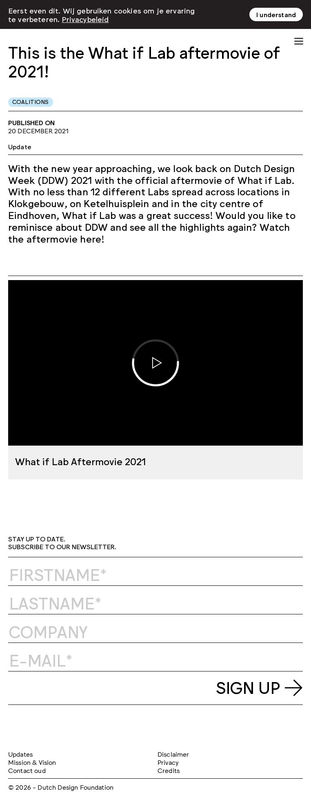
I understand (276, 14)
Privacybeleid (85, 18)
